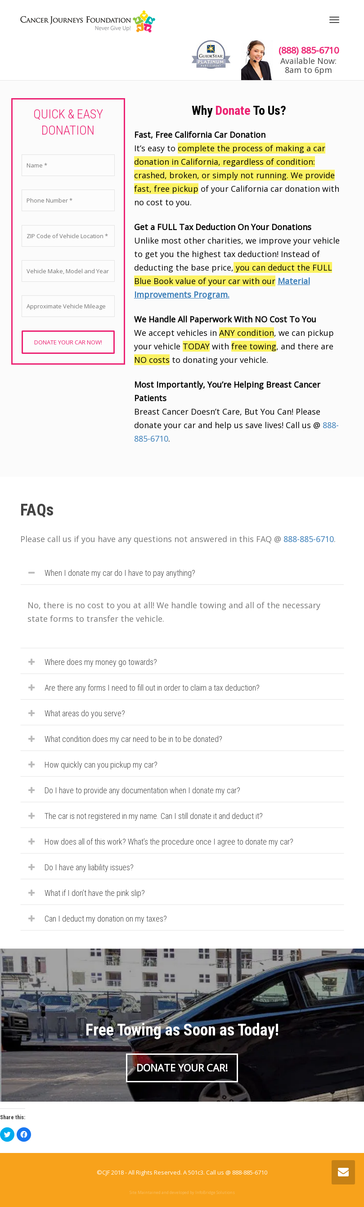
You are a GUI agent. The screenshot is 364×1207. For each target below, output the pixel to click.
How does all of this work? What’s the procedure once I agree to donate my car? (169, 841)
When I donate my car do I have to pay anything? (120, 573)
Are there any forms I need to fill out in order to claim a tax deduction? (152, 687)
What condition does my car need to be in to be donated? (133, 739)
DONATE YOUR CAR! (182, 1067)
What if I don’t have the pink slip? (95, 893)
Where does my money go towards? (101, 662)
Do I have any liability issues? (89, 867)
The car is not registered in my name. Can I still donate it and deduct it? (154, 816)
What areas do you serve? (85, 713)
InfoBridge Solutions (215, 1192)
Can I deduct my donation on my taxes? (106, 918)
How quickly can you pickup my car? (101, 764)
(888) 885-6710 (309, 50)
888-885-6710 (308, 538)
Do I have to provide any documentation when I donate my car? (142, 790)
